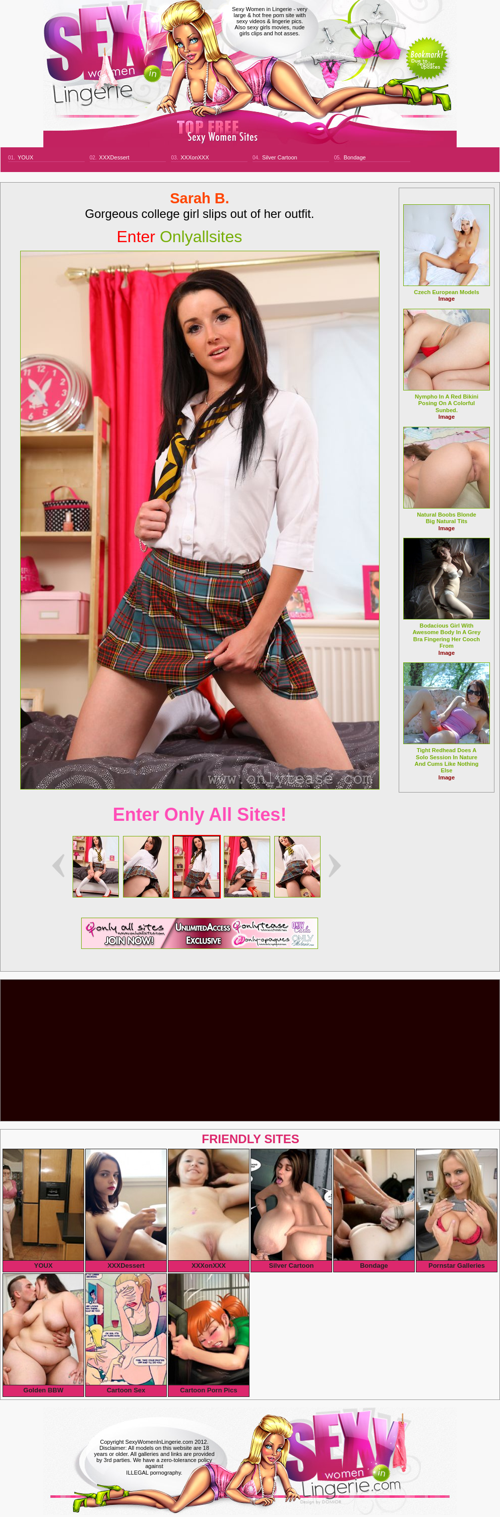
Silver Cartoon (279, 157)
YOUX (25, 157)
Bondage (355, 157)
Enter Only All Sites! (200, 814)
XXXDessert (114, 157)
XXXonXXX (194, 157)
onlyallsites (179, 237)
